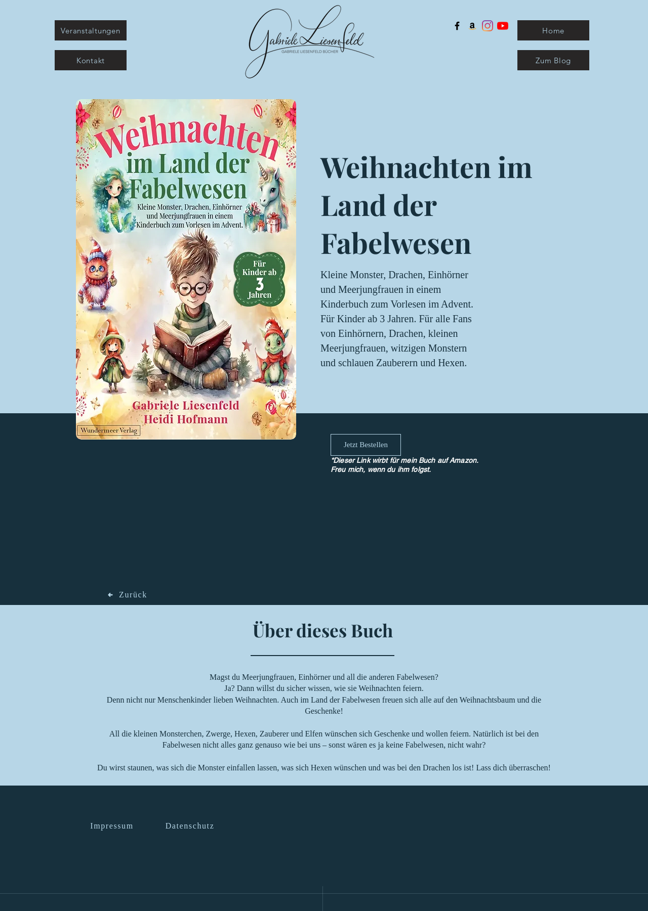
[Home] (553, 30)
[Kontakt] (91, 60)
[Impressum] (113, 826)
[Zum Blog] (553, 60)
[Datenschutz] (191, 826)
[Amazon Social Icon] (472, 25)
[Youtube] (502, 25)
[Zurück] (128, 595)
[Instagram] (487, 25)
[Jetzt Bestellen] (366, 445)
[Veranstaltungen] (91, 30)
